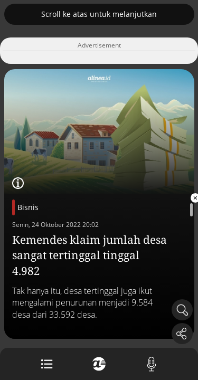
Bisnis (28, 207)
